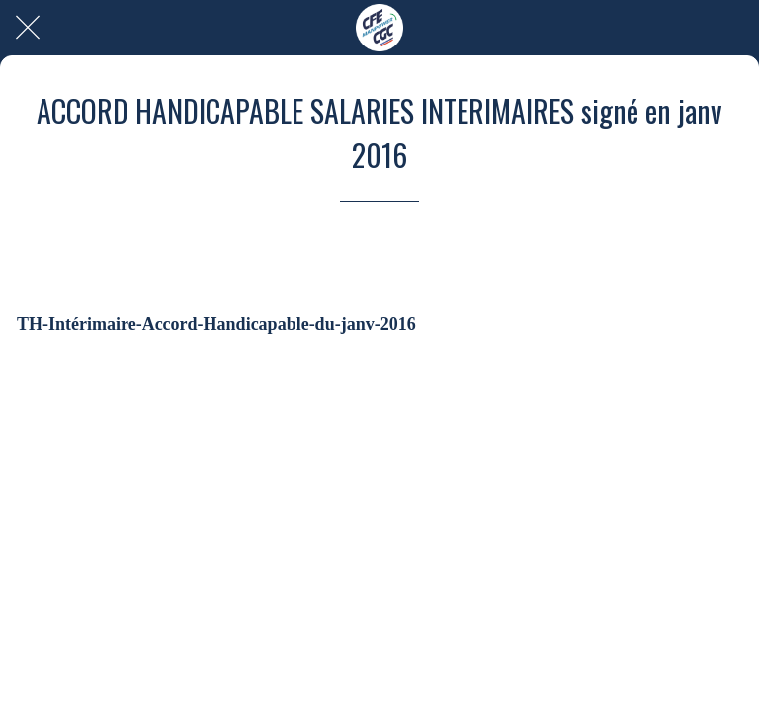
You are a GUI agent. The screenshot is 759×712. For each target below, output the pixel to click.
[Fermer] (28, 28)
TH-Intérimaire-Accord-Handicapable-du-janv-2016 (216, 324)
